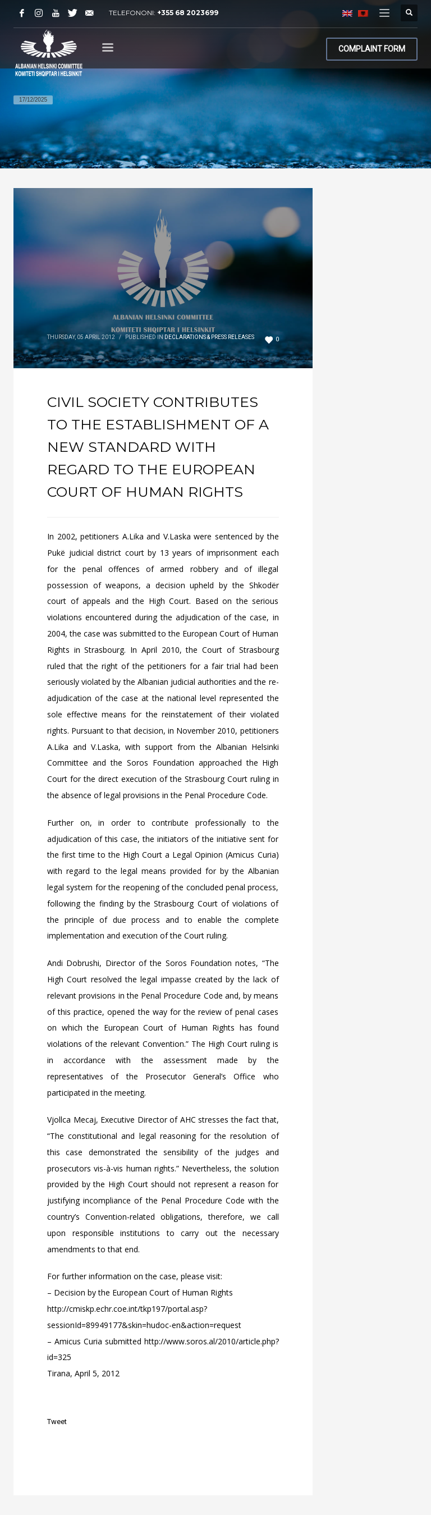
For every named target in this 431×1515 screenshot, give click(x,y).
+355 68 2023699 (187, 12)
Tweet (57, 1421)
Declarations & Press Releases (209, 337)
